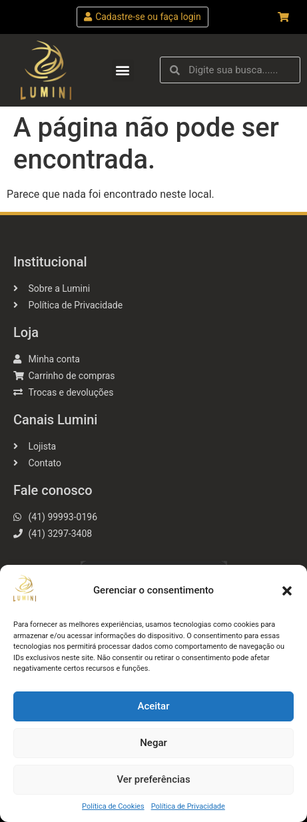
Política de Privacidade (188, 806)
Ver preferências (153, 779)
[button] (287, 591)
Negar (153, 743)
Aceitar (153, 706)
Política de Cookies (113, 806)
